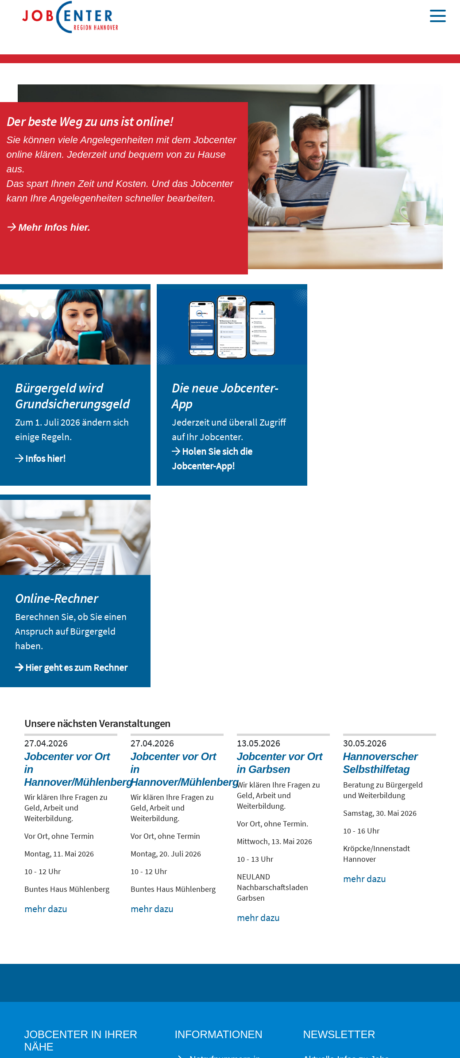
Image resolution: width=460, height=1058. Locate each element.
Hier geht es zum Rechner (76, 667)
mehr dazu (45, 908)
